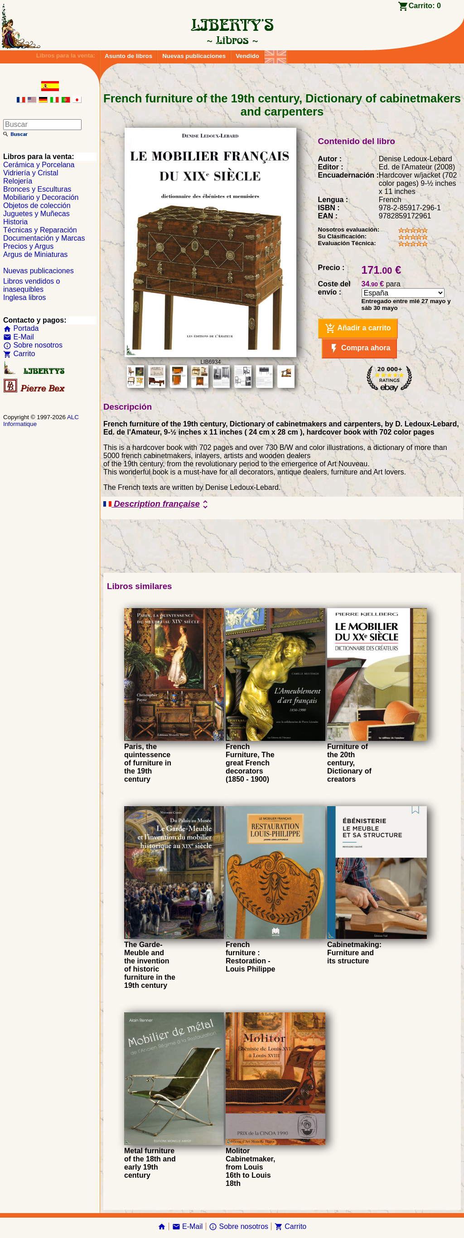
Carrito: (425, 6)
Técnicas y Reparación (40, 230)
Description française (157, 504)
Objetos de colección (37, 205)
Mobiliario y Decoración (40, 197)
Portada (21, 328)
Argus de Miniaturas (35, 254)
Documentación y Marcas (44, 238)
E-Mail (18, 337)
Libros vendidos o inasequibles (31, 285)
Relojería (17, 181)
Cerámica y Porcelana (38, 165)
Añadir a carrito (358, 328)
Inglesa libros (24, 297)
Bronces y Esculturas (37, 189)
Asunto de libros (128, 56)
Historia (15, 222)
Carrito (19, 354)
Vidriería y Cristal (30, 173)
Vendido (247, 56)
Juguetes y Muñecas (36, 214)
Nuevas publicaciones (194, 56)
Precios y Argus (28, 246)
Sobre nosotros (33, 345)
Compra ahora (360, 348)
